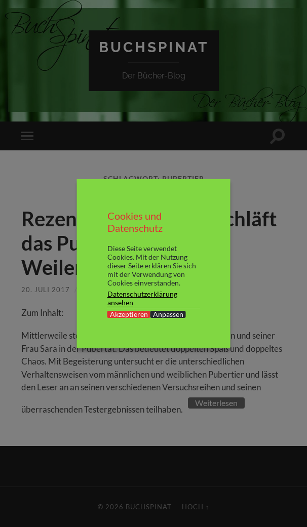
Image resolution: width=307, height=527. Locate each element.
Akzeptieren (129, 314)
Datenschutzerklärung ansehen (142, 298)
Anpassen (168, 314)
